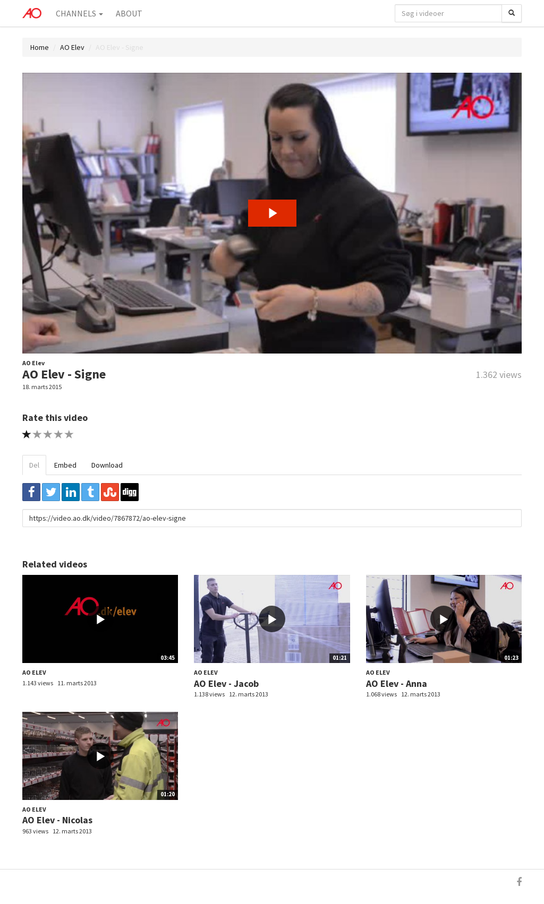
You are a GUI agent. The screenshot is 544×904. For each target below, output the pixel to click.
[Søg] (512, 13)
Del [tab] (34, 465)
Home (39, 47)
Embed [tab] (65, 465)
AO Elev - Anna (396, 683)
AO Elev (72, 47)
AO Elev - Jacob (226, 683)
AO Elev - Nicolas (57, 820)
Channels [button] (79, 13)
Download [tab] (107, 465)
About (129, 13)
